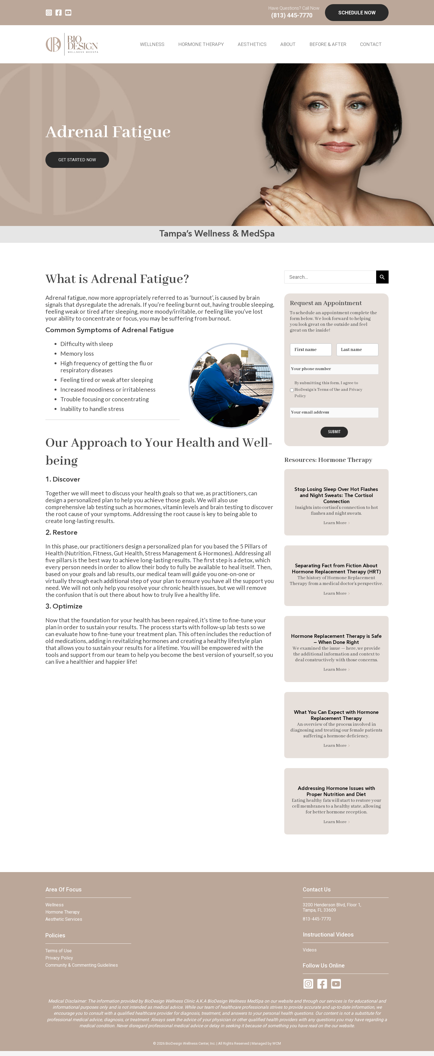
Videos (310, 954)
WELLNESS (152, 45)
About (288, 45)
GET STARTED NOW (77, 161)
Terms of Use (329, 391)
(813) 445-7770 (295, 16)
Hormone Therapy (201, 45)
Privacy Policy (59, 962)
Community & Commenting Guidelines (81, 969)
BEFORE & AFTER (327, 45)
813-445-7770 (317, 923)
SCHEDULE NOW (357, 13)
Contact (371, 45)
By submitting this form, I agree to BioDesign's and (329, 391)
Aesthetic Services (63, 923)
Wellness (54, 909)
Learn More (336, 525)
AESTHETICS (252, 45)
